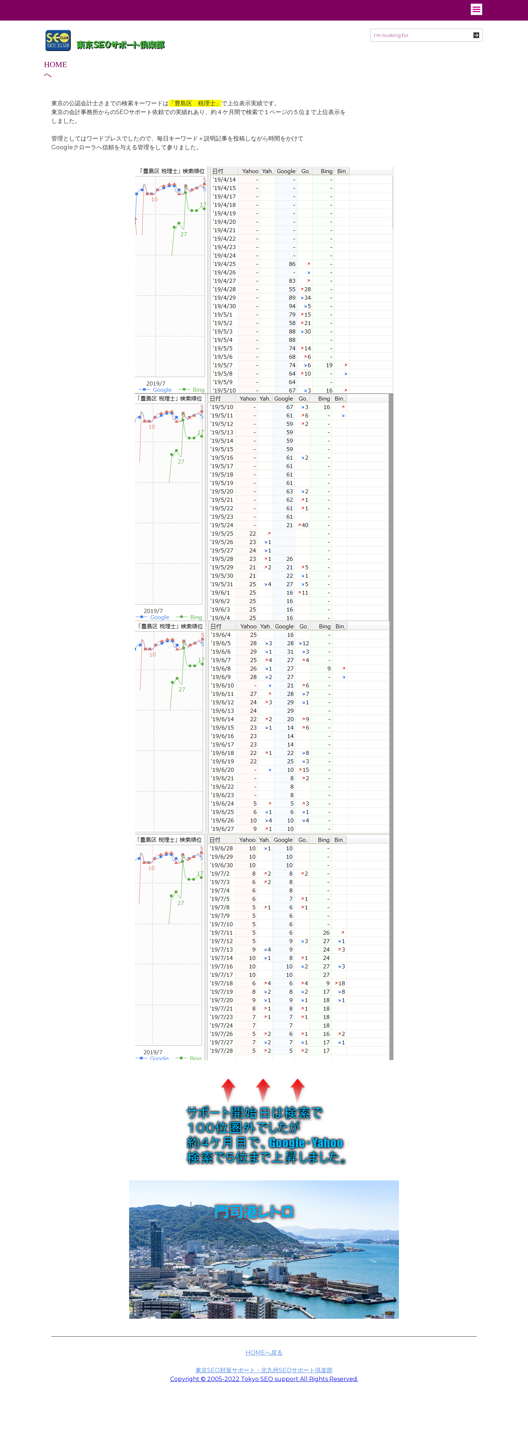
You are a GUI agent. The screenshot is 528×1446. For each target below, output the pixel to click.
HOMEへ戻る (264, 1352)
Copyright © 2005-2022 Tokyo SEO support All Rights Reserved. (264, 1379)
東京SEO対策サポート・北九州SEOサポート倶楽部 (264, 1370)
